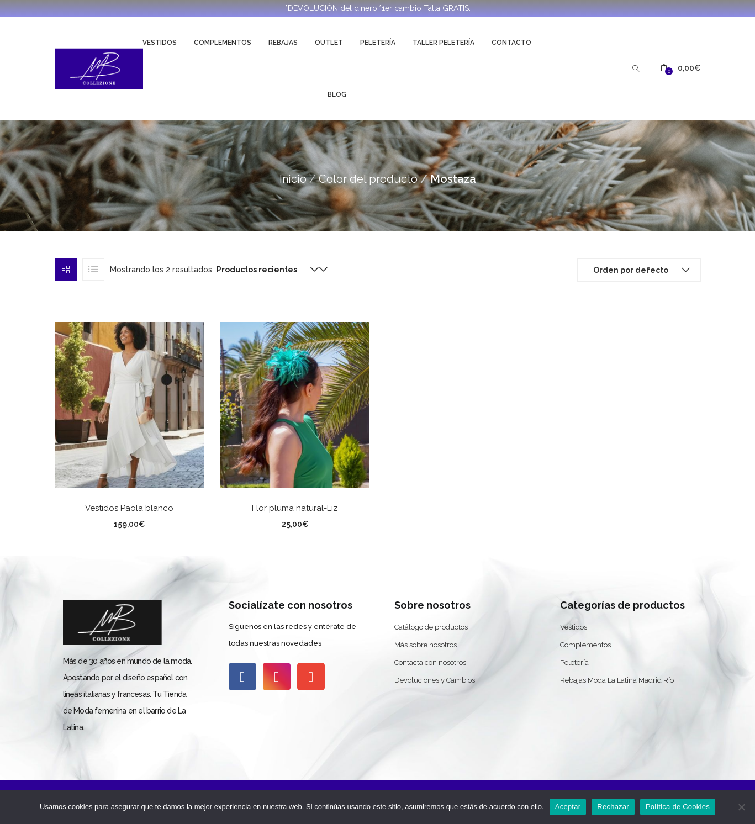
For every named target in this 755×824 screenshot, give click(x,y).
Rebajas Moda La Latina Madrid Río (617, 680)
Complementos (222, 42)
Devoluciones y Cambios (434, 680)
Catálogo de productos (431, 627)
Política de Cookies (678, 806)
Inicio (293, 179)
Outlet (329, 42)
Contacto (511, 42)
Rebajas (283, 42)
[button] (680, 68)
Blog (337, 94)
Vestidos (159, 42)
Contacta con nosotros (430, 662)
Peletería (377, 42)
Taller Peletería (443, 42)
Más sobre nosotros (425, 645)
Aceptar (568, 806)
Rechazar (613, 806)
